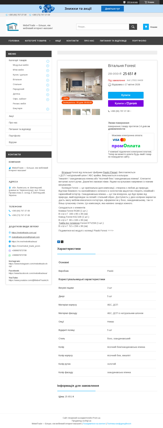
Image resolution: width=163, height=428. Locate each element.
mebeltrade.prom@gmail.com (26, 237)
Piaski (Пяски (110, 172)
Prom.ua (96, 418)
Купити (125, 95)
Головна (14, 41)
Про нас (89, 41)
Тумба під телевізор (69, 223)
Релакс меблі (19, 103)
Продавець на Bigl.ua (81, 421)
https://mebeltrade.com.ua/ (24, 232)
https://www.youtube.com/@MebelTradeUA (29, 280)
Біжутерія (17, 108)
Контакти (72, 41)
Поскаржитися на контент (94, 424)
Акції (58, 41)
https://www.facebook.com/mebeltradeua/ (28, 273)
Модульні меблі (20, 65)
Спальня (17, 84)
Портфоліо (139, 41)
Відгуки (13, 49)
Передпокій (18, 89)
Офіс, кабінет (19, 99)
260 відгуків (132, 2)
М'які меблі (18, 70)
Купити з (126, 103)
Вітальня (66, 172)
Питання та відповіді (113, 41)
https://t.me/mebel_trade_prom (26, 246)
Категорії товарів (35, 41)
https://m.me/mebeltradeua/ (24, 241)
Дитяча (16, 94)
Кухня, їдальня (20, 75)
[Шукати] (133, 27)
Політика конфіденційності (119, 424)
